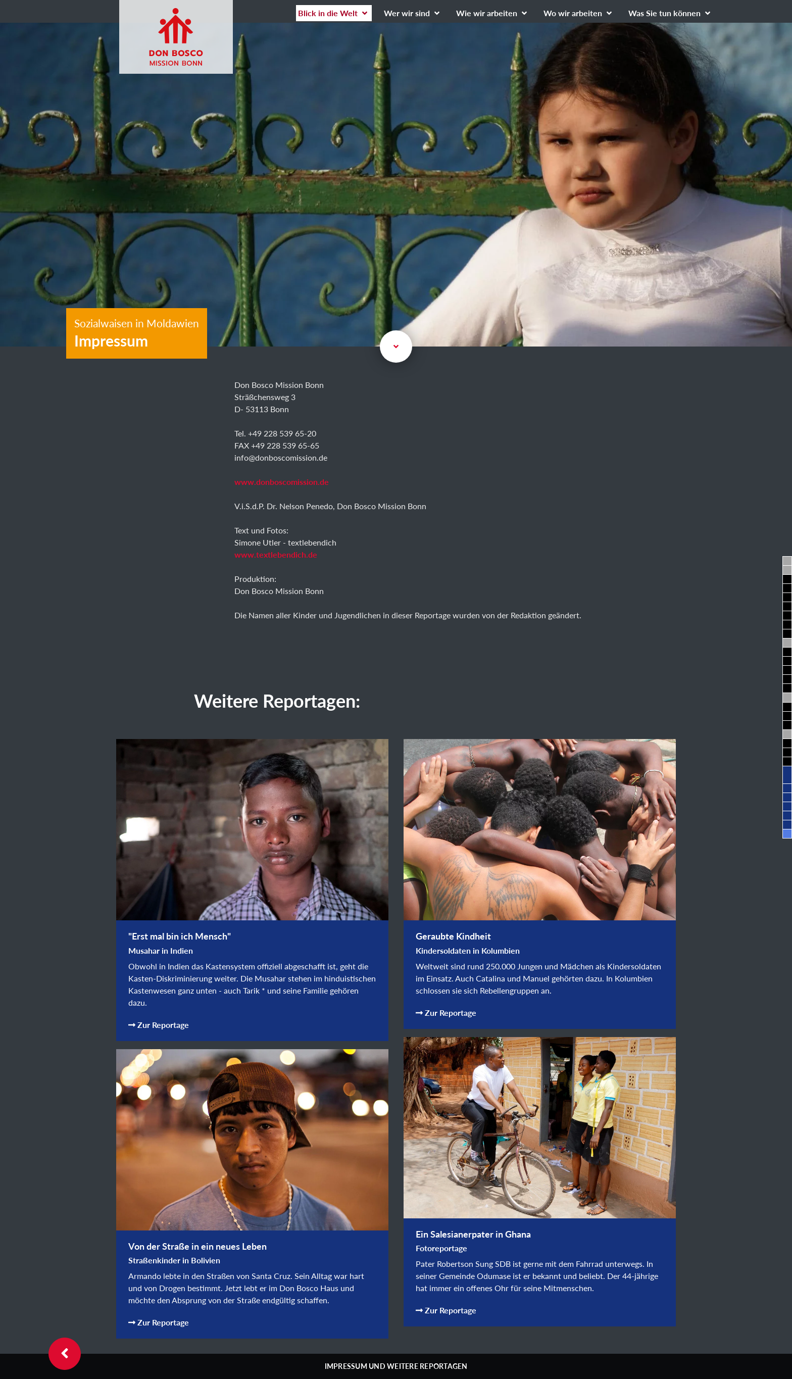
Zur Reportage (158, 1024)
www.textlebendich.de (275, 554)
